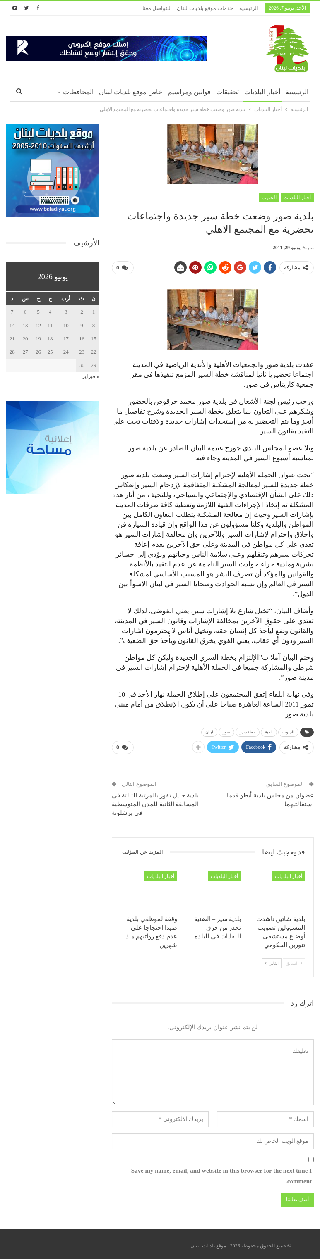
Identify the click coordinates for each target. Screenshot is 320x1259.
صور (226, 730)
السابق (294, 959)
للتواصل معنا (156, 8)
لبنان (209, 730)
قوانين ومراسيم (189, 91)
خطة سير (248, 730)
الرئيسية (248, 8)
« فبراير (90, 376)
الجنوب (269, 197)
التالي (272, 959)
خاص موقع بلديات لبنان (130, 91)
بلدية (269, 730)
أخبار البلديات (262, 91)
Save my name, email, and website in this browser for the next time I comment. (221, 1172)
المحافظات (78, 91)
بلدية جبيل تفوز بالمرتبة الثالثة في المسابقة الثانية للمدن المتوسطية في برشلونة (155, 801)
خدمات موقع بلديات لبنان (205, 8)
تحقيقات (227, 91)
